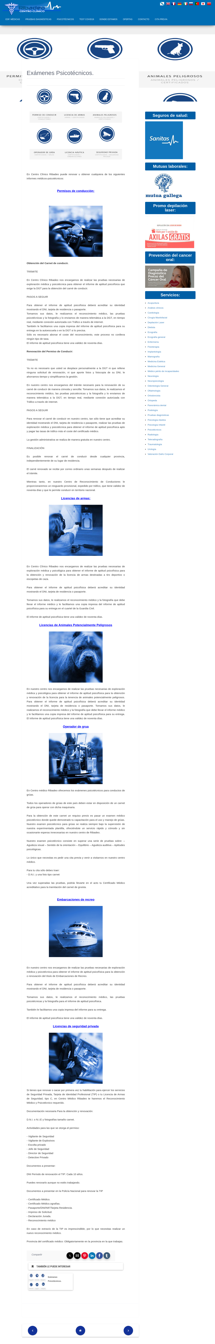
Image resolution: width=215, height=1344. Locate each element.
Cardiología (153, 312)
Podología (153, 410)
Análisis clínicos (155, 308)
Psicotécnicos (65, 19)
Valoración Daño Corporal (160, 454)
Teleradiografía (155, 439)
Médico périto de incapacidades (163, 371)
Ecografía (152, 332)
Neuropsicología (156, 381)
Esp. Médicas (13, 19)
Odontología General (158, 386)
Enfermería (153, 342)
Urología (152, 449)
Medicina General (156, 366)
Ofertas (128, 19)
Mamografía (154, 356)
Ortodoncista (154, 395)
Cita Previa (161, 19)
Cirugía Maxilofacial (157, 317)
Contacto (143, 19)
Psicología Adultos (157, 420)
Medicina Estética (156, 361)
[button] (70, 1255)
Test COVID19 (86, 19)
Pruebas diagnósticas (38, 19)
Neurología (153, 376)
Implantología (154, 351)
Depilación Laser (156, 322)
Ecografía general (156, 337)
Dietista (151, 327)
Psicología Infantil (156, 425)
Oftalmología (154, 390)
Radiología (153, 434)
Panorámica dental (157, 405)
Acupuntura (153, 303)
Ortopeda (152, 400)
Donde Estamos (108, 19)
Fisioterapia (153, 347)
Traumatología (155, 444)
